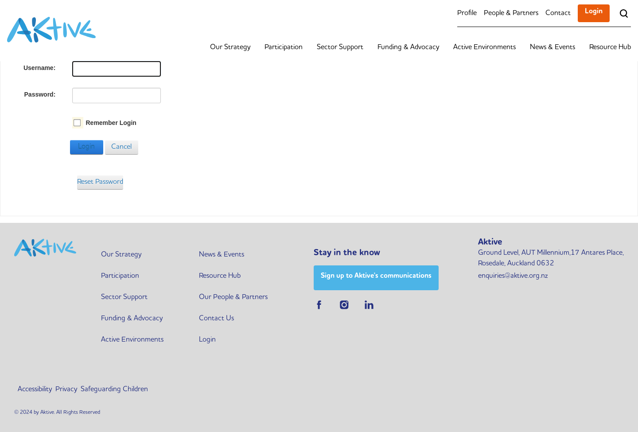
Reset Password (100, 182)
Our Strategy (230, 47)
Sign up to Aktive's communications (376, 276)
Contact (558, 13)
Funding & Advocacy (408, 47)
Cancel (121, 147)
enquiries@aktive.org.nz (513, 276)
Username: (39, 67)
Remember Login (111, 122)
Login (594, 11)
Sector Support (340, 47)
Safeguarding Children (114, 389)
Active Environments (484, 47)
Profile (467, 13)
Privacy (66, 389)
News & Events (552, 47)
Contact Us (216, 318)
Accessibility (35, 389)
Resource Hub (610, 47)
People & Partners (511, 13)
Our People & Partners (233, 297)
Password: (40, 94)
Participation (284, 47)
